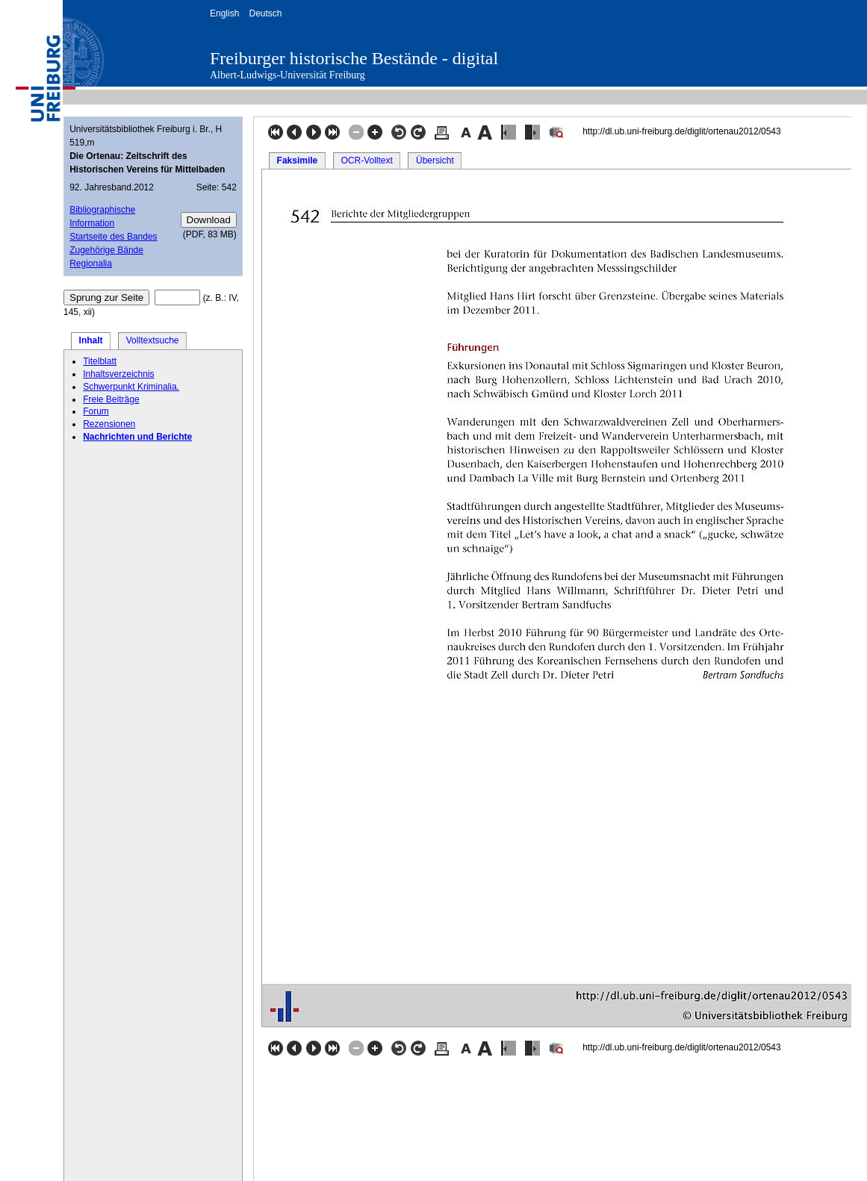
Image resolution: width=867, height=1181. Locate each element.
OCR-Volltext (366, 160)
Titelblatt (99, 361)
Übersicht (435, 160)
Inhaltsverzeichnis (118, 374)
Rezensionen (109, 424)
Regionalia (90, 263)
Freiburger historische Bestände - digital (354, 58)
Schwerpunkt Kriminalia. (131, 386)
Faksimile (297, 160)
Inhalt (91, 340)
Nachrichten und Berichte (137, 436)
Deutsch (265, 13)
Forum (96, 411)
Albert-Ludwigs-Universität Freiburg (287, 75)
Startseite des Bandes (113, 236)
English (224, 13)
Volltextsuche (152, 340)
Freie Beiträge (111, 399)
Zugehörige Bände (106, 250)
